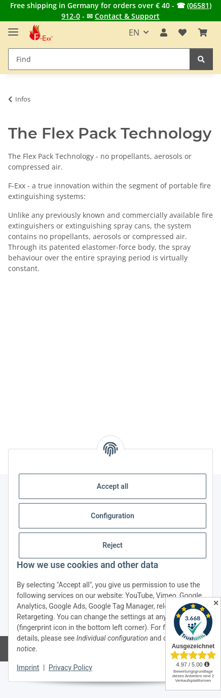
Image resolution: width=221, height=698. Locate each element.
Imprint (28, 667)
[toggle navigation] (13, 27)
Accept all (112, 486)
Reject (112, 545)
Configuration (112, 516)
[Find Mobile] (99, 59)
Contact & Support (127, 16)
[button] (164, 32)
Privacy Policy (70, 667)
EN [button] (134, 32)
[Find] (201, 59)
